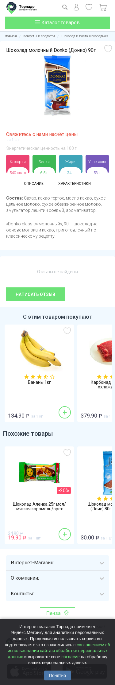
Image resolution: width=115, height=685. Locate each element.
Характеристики (74, 183)
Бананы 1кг (39, 382)
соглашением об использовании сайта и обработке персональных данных (59, 650)
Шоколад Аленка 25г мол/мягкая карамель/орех (39, 506)
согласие (70, 656)
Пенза (53, 613)
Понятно (57, 675)
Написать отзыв (35, 294)
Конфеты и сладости (39, 36)
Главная (10, 36)
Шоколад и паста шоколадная (84, 36)
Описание (34, 183)
